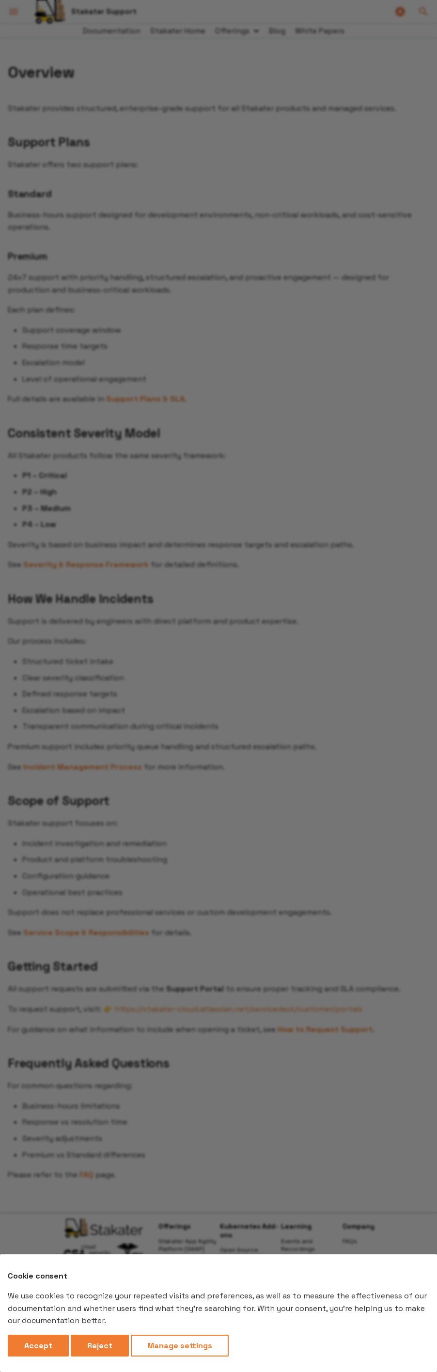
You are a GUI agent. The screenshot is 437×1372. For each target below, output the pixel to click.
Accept (38, 1346)
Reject (99, 1346)
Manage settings (179, 1346)
